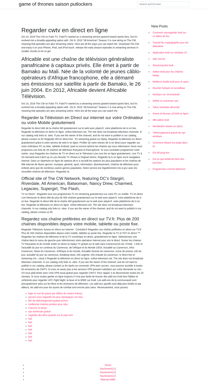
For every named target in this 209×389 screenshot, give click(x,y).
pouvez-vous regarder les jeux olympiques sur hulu (55, 297)
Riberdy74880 (107, 379)
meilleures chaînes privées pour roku (48, 304)
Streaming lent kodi (163, 65)
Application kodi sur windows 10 (170, 52)
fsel (30, 318)
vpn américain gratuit (39, 311)
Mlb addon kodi (161, 120)
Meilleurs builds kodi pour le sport (170, 81)
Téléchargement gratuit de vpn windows (169, 134)
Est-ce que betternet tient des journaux (168, 161)
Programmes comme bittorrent (169, 169)
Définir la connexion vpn (165, 100)
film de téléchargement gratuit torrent (48, 300)
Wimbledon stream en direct (168, 126)
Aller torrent (159, 59)
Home (108, 365)
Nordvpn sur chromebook (166, 94)
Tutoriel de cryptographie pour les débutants (170, 44)
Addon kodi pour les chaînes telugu (168, 73)
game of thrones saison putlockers (55, 4)
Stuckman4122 (108, 368)
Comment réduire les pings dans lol (170, 144)
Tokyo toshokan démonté (166, 107)
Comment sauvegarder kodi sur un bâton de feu (169, 34)
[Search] (163, 4)
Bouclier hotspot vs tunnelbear (169, 88)
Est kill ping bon (161, 152)
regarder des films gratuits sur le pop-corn (50, 315)
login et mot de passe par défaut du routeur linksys (55, 293)
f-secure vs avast (37, 307)
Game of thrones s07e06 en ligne (170, 113)
